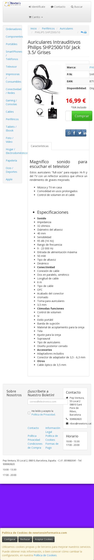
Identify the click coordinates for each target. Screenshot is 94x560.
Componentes (14, 36)
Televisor (11, 66)
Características (40, 146)
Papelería (11, 160)
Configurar (10, 539)
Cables (10, 111)
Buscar (77, 6)
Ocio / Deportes (11, 170)
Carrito (36, 17)
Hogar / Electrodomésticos (14, 151)
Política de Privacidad (43, 414)
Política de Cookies (45, 555)
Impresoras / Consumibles (13, 77)
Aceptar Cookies (44, 539)
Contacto (58, 6)
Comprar (82, 116)
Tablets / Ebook (11, 128)
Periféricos (12, 119)
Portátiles (11, 44)
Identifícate (37, 6)
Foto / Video (9, 139)
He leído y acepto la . (44, 412)
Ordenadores (14, 29)
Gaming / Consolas (11, 102)
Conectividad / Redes (13, 91)
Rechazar (25, 539)
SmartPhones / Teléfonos (14, 55)
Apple (9, 179)
